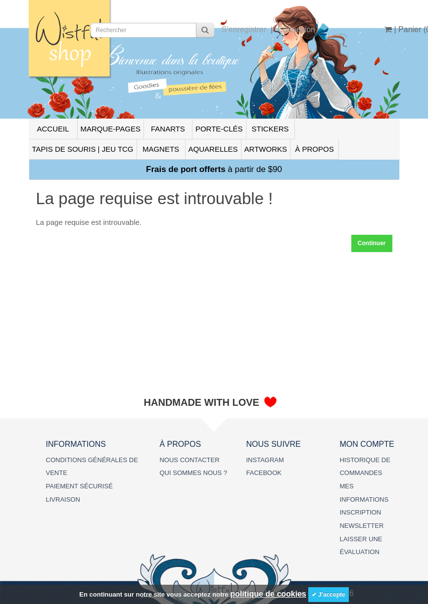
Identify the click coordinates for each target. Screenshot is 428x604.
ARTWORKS (265, 149)
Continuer (372, 243)
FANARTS (168, 129)
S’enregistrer (244, 29)
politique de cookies (268, 594)
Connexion (296, 29)
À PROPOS (314, 149)
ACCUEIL (53, 129)
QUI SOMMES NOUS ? (193, 472)
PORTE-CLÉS (219, 129)
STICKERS (269, 129)
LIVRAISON (63, 499)
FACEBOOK (264, 472)
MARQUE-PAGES (111, 129)
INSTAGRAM (265, 460)
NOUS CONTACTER (189, 460)
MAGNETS (161, 149)
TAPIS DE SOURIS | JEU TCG (83, 149)
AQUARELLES (213, 149)
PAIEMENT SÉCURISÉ (79, 486)
